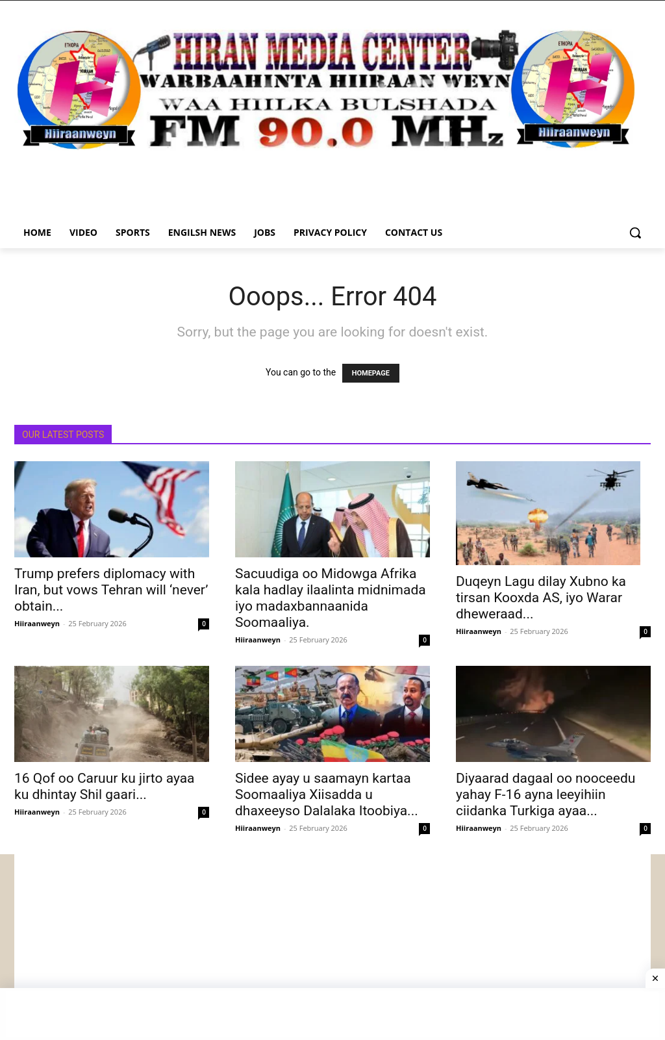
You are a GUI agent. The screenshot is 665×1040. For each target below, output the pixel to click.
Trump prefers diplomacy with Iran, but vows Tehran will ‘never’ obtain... (111, 590)
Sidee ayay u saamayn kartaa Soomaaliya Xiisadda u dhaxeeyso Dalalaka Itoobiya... (326, 794)
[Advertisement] (332, 945)
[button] (635, 232)
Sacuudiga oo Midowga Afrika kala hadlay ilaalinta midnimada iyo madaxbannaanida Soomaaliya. (330, 598)
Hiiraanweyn (37, 623)
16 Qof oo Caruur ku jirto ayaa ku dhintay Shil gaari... (104, 786)
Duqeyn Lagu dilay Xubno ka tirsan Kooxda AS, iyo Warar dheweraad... (541, 598)
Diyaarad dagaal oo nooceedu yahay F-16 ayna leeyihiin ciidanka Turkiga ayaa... (545, 794)
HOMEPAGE (371, 373)
